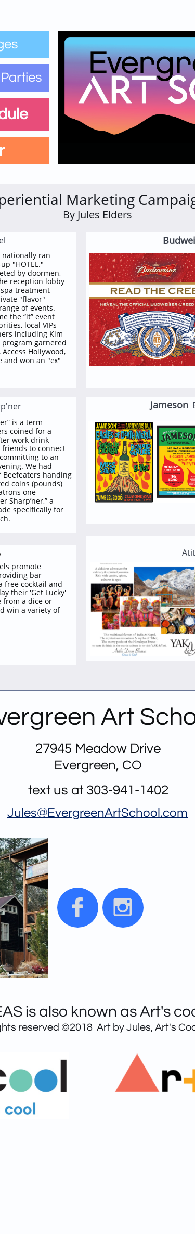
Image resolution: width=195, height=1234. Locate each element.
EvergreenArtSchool (103, 812)
